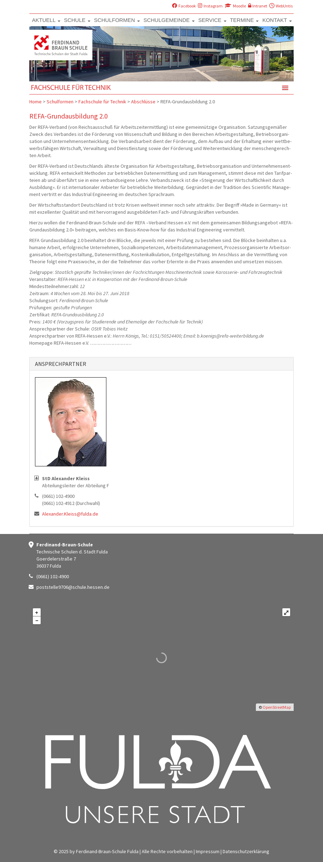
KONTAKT (277, 20)
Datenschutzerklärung (246, 851)
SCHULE (77, 20)
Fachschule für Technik (102, 101)
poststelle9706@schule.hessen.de (73, 587)
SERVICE (212, 20)
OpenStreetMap (277, 707)
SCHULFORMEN (117, 20)
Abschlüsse (143, 101)
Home (35, 101)
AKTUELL (46, 20)
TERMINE (244, 20)
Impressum (207, 851)
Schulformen (60, 101)
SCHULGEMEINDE (169, 20)
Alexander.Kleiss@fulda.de (70, 514)
